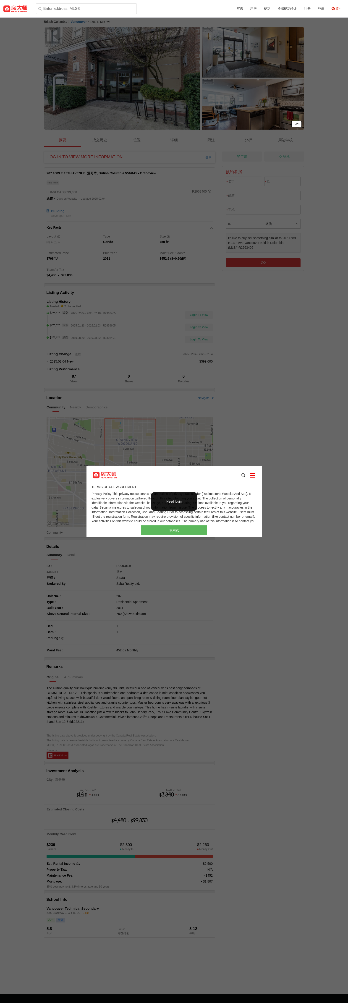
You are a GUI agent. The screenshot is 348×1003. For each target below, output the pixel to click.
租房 (253, 8)
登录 (321, 8)
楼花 (267, 8)
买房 (240, 8)
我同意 (174, 530)
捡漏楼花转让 (287, 8)
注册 (307, 8)
